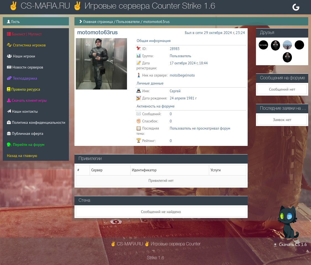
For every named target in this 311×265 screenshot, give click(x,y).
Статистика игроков (26, 45)
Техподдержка (22, 78)
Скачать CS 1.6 (290, 244)
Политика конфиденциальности (36, 122)
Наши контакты (22, 111)
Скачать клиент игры (26, 100)
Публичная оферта (25, 133)
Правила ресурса (23, 89)
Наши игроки (21, 56)
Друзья (267, 33)
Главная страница (98, 21)
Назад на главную (22, 155)
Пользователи (128, 21)
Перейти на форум (26, 144)
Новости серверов (25, 67)
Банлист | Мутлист (24, 34)
